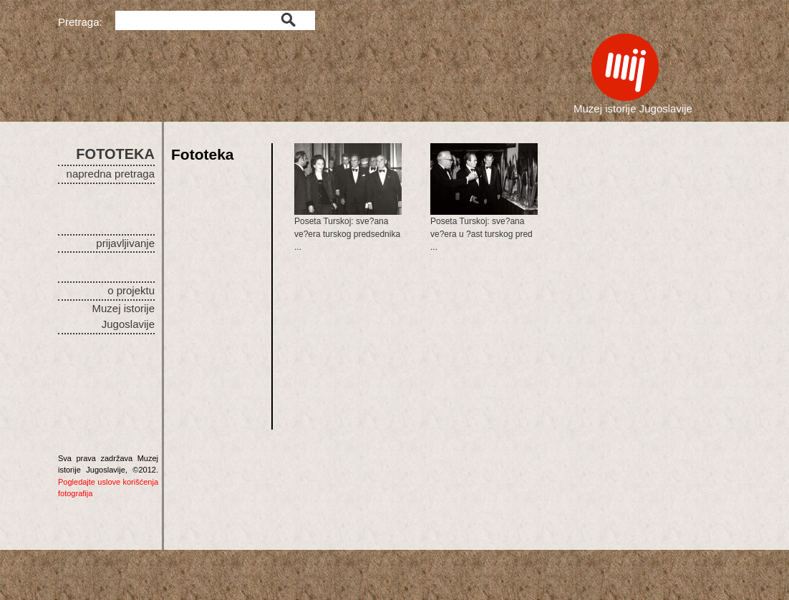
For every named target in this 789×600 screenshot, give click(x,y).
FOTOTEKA (115, 154)
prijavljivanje (125, 243)
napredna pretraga (111, 174)
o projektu (131, 290)
